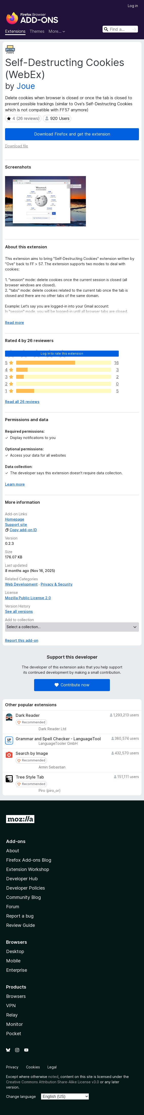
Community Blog (23, 897)
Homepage (14, 519)
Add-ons (16, 841)
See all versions (19, 611)
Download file (16, 146)
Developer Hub (22, 878)
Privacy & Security (57, 584)
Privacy (12, 1067)
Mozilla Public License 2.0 (28, 598)
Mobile (13, 960)
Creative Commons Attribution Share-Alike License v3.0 (52, 1082)
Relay (12, 1015)
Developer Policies (25, 888)
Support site (16, 524)
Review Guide (20, 925)
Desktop (15, 951)
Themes (37, 31)
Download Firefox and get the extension (72, 134)
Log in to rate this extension (62, 353)
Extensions (15, 31)
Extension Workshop (27, 869)
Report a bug (20, 916)
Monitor (14, 1024)
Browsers (16, 996)
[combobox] (120, 29)
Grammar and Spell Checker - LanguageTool (58, 738)
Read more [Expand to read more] (14, 322)
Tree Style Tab (30, 777)
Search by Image (32, 753)
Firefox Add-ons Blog (28, 860)
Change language (21, 1096)
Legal (52, 1067)
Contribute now (72, 684)
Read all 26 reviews (22, 401)
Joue (26, 86)
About (12, 850)
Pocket (13, 1033)
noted (53, 1076)
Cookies (33, 1067)
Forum (12, 906)
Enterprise (16, 970)
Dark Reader (28, 715)
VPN (11, 1005)
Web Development (21, 584)
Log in (133, 6)
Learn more (15, 484)
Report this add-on (21, 640)
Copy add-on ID (21, 530)
